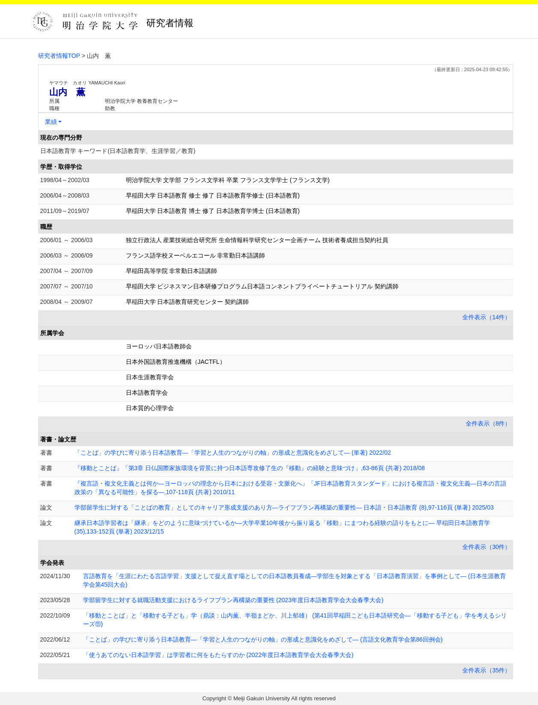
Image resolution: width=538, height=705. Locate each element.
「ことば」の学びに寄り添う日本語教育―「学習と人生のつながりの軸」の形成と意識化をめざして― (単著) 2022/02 (232, 452)
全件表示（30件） (486, 546)
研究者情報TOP (59, 55)
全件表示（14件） (486, 317)
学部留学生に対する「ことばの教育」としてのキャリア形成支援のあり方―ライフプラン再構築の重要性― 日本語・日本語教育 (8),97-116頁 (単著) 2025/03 (284, 507)
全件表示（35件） (486, 670)
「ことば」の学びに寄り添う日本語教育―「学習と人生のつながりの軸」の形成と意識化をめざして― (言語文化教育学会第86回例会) (263, 639)
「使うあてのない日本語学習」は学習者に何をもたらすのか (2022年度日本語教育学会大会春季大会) (218, 654)
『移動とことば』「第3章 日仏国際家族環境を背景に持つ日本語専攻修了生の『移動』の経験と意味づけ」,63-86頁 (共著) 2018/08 (249, 468)
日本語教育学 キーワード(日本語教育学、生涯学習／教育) (118, 150)
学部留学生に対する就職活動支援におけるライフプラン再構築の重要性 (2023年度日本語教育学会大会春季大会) (233, 600)
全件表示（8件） (488, 423)
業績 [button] (51, 121)
